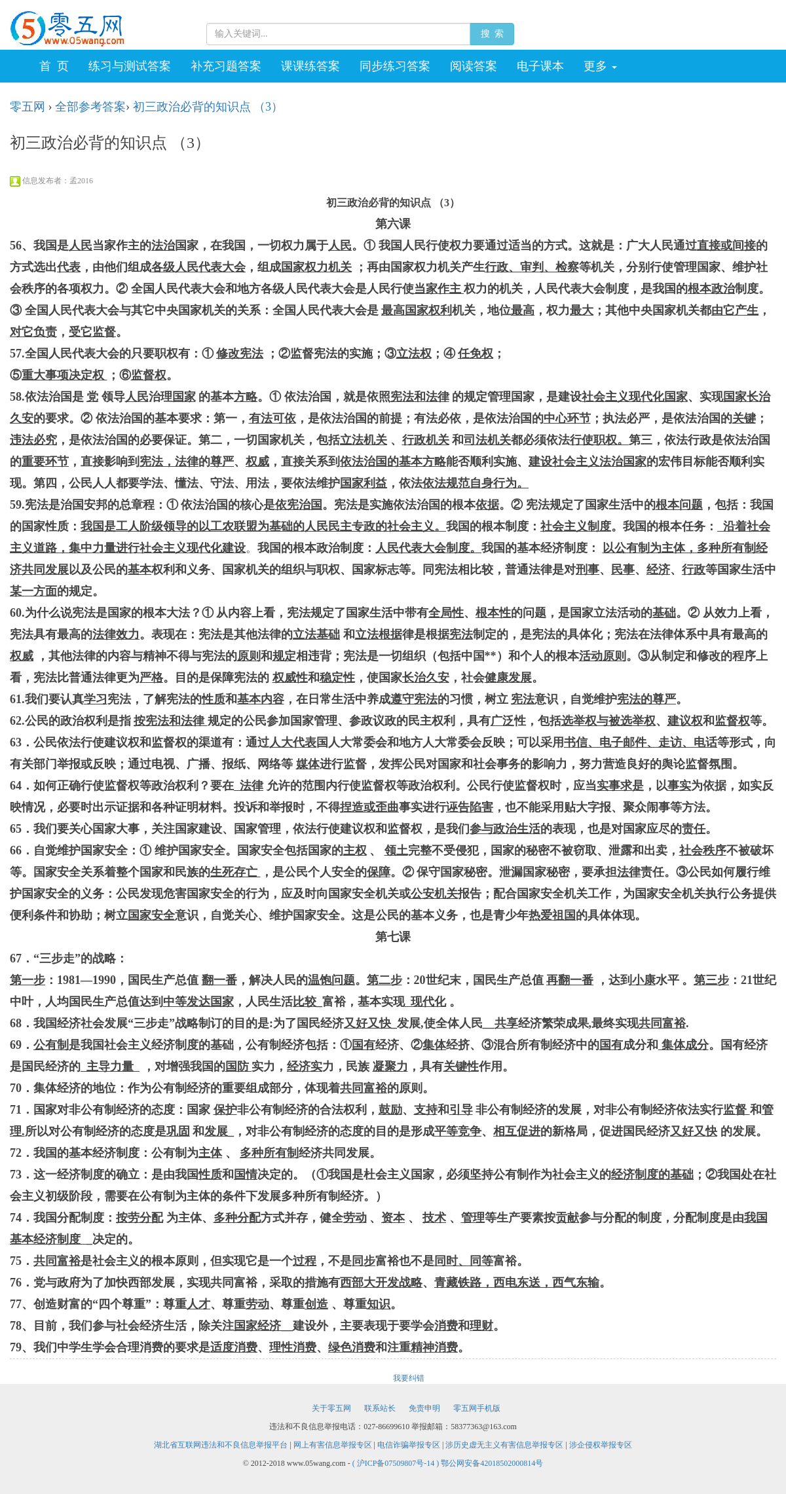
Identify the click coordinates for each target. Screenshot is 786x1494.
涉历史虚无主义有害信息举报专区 (504, 1444)
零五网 (27, 106)
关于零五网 (331, 1408)
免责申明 (424, 1408)
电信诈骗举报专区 (408, 1444)
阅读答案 (473, 66)
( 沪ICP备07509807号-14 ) (396, 1463)
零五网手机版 (476, 1408)
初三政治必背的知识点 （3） (208, 106)
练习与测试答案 (129, 66)
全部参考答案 (90, 106)
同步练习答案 (395, 66)
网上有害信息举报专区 (332, 1444)
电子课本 (540, 66)
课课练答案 (310, 66)
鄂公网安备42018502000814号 (492, 1463)
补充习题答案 (226, 66)
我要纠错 (408, 1378)
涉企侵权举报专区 (600, 1444)
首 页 (54, 66)
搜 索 (492, 34)
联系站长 (380, 1408)
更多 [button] (600, 66)
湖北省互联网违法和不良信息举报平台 (221, 1444)
